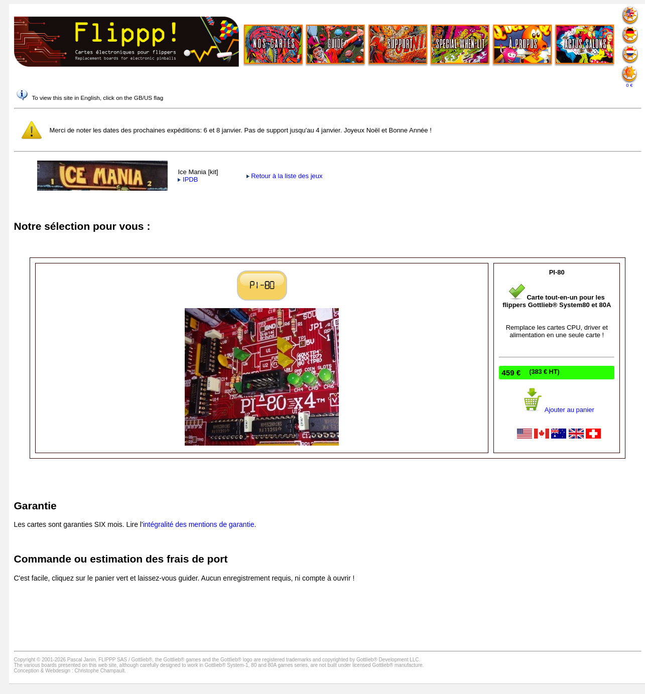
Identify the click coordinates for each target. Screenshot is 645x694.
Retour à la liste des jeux (284, 176)
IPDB (188, 179)
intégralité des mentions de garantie (198, 524)
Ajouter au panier (557, 409)
